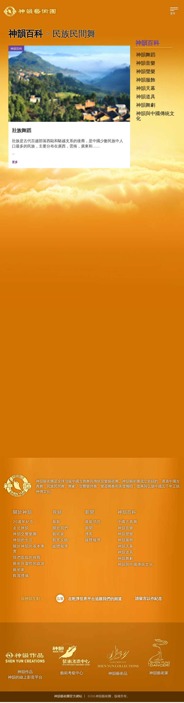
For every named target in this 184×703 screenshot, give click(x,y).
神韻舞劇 (145, 105)
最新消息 (93, 523)
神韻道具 (145, 96)
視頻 (57, 513)
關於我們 (60, 529)
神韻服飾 (145, 79)
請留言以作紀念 (148, 599)
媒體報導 (60, 547)
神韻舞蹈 (145, 54)
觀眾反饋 (60, 541)
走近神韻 (21, 529)
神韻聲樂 (145, 71)
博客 (89, 535)
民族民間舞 (74, 33)
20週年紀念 (23, 523)
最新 (56, 523)
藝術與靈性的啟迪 (29, 564)
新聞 (90, 513)
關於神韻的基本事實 (29, 549)
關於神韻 (22, 513)
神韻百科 (25, 33)
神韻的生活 (23, 541)
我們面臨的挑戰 (27, 558)
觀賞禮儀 (21, 576)
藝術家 (19, 570)
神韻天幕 (145, 88)
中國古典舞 (128, 523)
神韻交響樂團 (25, 535)
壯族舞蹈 (21, 131)
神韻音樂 (145, 63)
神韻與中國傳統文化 (155, 116)
